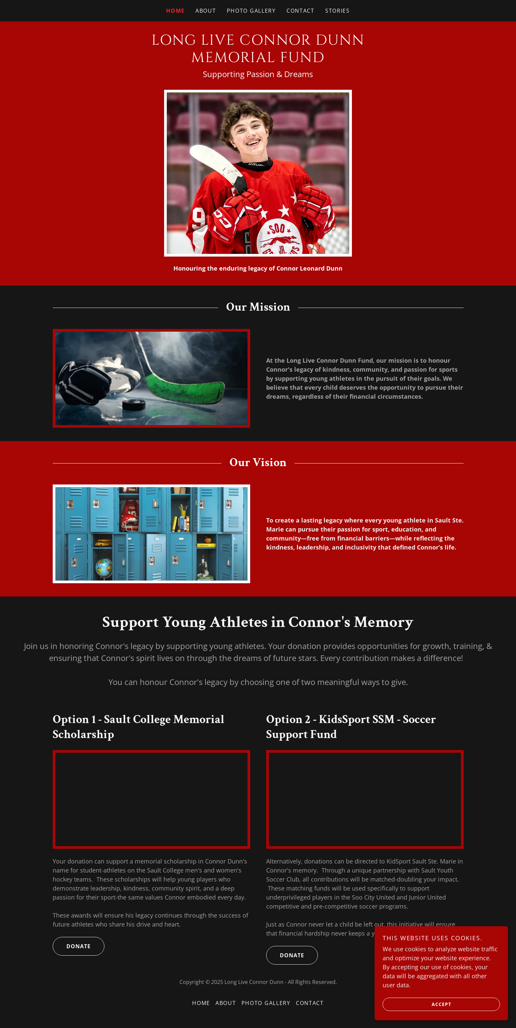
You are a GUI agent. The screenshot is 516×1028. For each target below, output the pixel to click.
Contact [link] (301, 10)
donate (72, 946)
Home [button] (201, 1003)
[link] (258, 60)
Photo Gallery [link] (251, 10)
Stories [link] (337, 10)
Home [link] (175, 10)
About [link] (205, 10)
